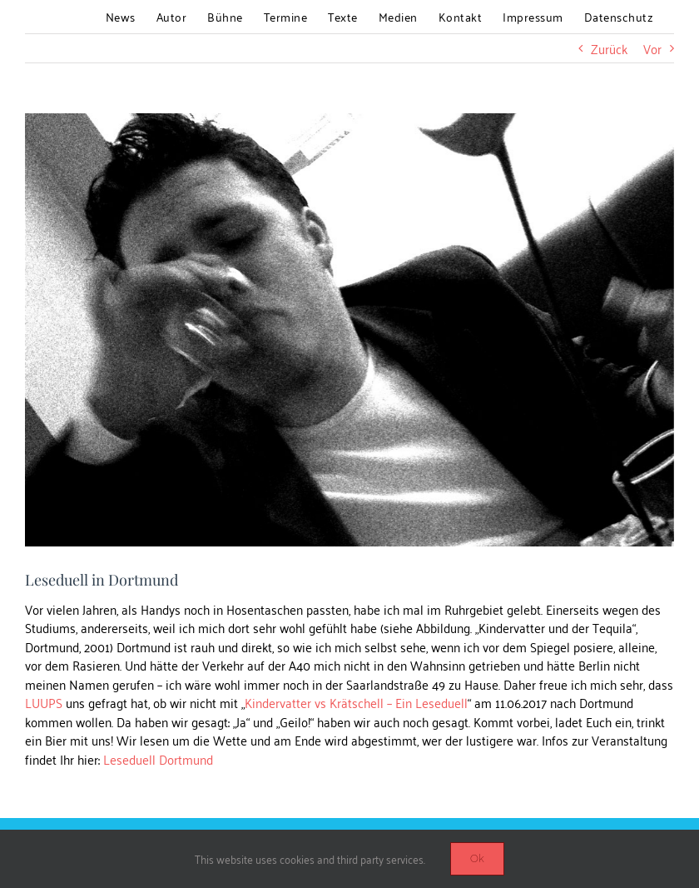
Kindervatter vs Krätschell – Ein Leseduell (356, 702)
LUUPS (43, 702)
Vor (652, 48)
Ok (477, 858)
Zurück (609, 48)
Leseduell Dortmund (158, 759)
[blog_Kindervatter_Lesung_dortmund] (349, 329)
